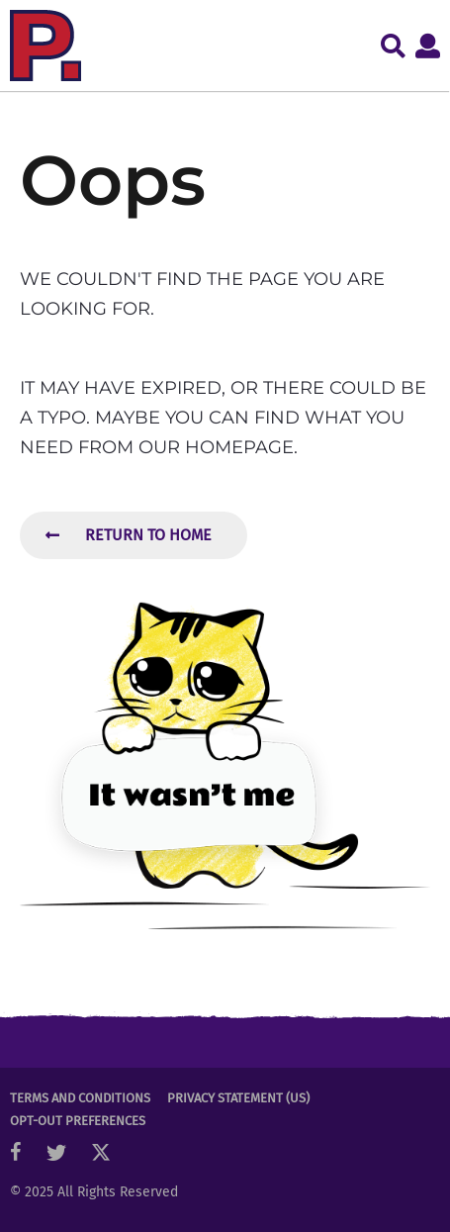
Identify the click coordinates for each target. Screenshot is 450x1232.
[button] (393, 45)
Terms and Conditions (80, 1097)
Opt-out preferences (77, 1120)
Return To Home (128, 534)
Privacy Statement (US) (238, 1097)
